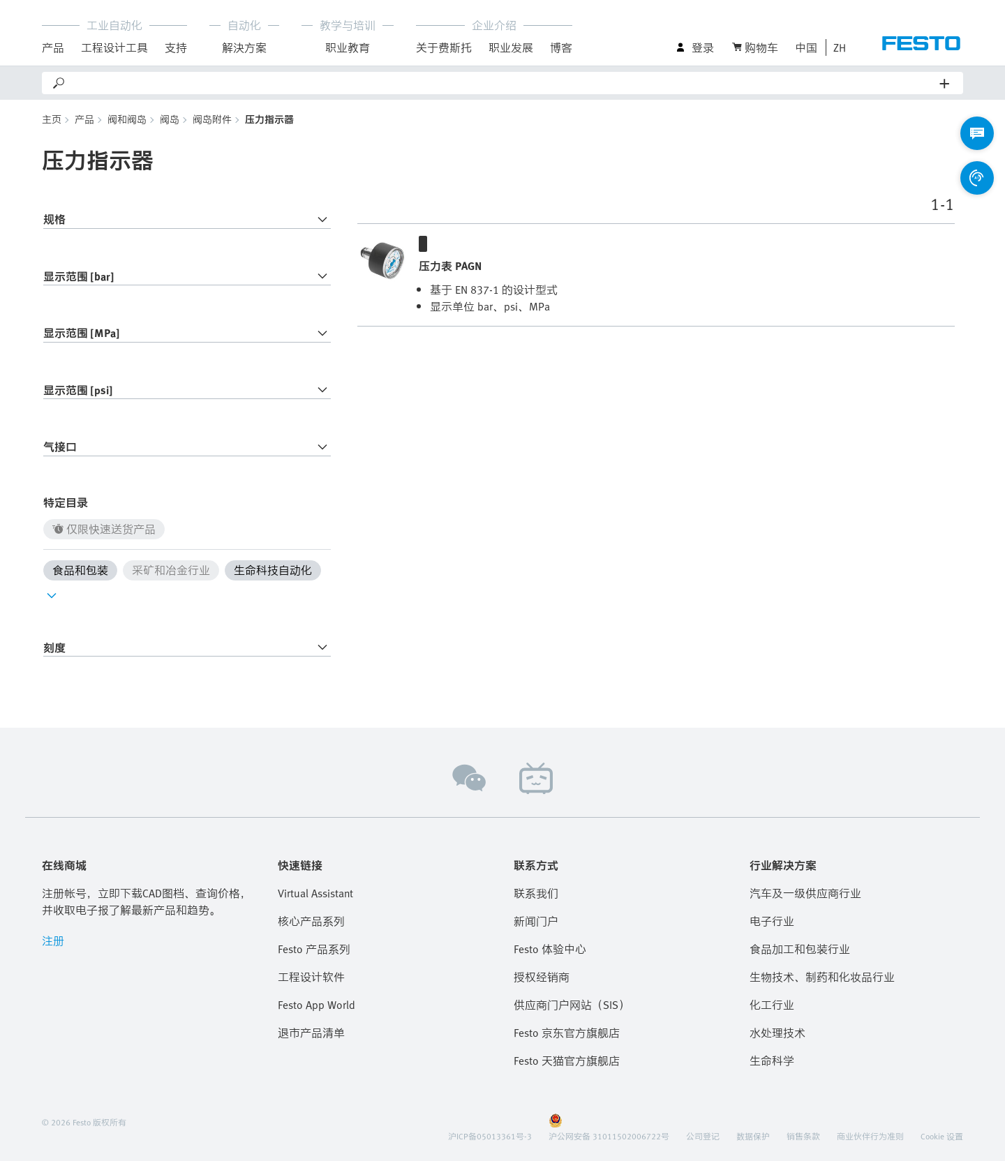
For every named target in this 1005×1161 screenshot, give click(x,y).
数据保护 (753, 1136)
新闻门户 (536, 921)
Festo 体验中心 (550, 949)
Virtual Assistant (315, 893)
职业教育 (347, 47)
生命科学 (772, 1060)
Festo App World (316, 1004)
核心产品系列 (311, 921)
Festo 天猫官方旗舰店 (567, 1060)
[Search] (503, 83)
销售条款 (803, 1136)
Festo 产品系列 (314, 949)
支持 (176, 47)
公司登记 (703, 1136)
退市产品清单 (311, 1032)
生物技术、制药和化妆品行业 (822, 976)
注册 (53, 940)
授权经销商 (542, 976)
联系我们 (536, 893)
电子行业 (772, 921)
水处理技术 (777, 1032)
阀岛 (169, 119)
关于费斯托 (444, 47)
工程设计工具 (114, 47)
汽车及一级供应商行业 (805, 893)
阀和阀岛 (127, 119)
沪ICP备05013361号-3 (490, 1136)
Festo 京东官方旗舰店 (567, 1032)
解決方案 (244, 47)
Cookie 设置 (942, 1136)
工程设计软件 (311, 976)
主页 (51, 119)
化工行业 (772, 1004)
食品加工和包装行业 (800, 949)
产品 (53, 47)
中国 (806, 47)
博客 (561, 47)
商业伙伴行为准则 (870, 1136)
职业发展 (511, 47)
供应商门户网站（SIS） (572, 1004)
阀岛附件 (212, 119)
